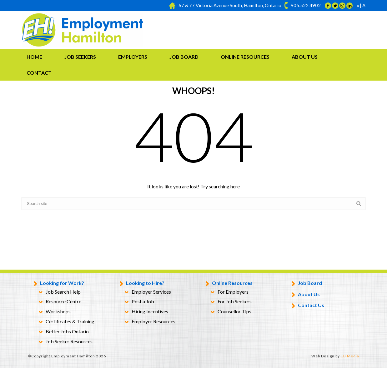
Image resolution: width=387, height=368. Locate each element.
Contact (39, 73)
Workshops (55, 312)
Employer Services (148, 292)
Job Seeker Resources (66, 342)
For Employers (230, 292)
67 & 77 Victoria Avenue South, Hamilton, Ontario (229, 5)
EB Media (350, 356)
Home (34, 57)
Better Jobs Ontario (64, 332)
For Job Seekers (231, 302)
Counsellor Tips (231, 312)
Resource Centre (60, 302)
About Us (305, 57)
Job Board (184, 57)
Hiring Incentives (146, 312)
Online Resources (245, 57)
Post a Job (139, 302)
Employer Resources (150, 322)
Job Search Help (60, 292)
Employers (132, 57)
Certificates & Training (66, 322)
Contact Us (308, 306)
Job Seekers (80, 57)
